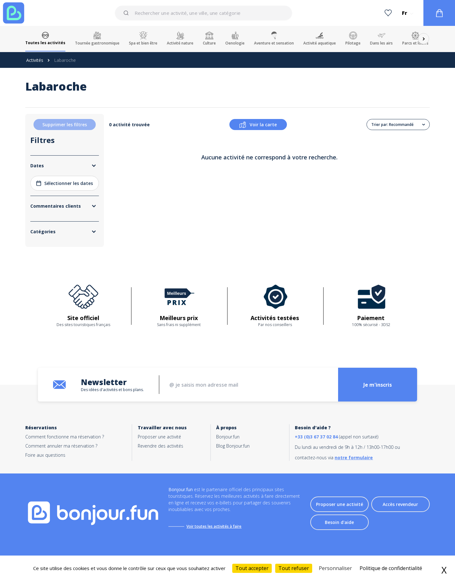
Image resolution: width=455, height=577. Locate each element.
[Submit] (127, 13)
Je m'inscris (377, 384)
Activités (34, 60)
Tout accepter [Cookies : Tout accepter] (252, 568)
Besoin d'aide (339, 522)
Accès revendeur (400, 504)
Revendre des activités (160, 446)
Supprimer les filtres (64, 125)
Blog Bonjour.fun (233, 446)
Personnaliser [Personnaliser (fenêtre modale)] (335, 568)
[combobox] (203, 13)
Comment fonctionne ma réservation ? (64, 437)
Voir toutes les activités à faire (213, 526)
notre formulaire (354, 458)
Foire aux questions (45, 455)
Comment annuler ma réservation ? (61, 446)
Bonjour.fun (228, 437)
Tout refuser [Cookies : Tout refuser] (293, 568)
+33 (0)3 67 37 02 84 (316, 437)
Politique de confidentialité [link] (391, 568)
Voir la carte (258, 125)
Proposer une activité (159, 437)
